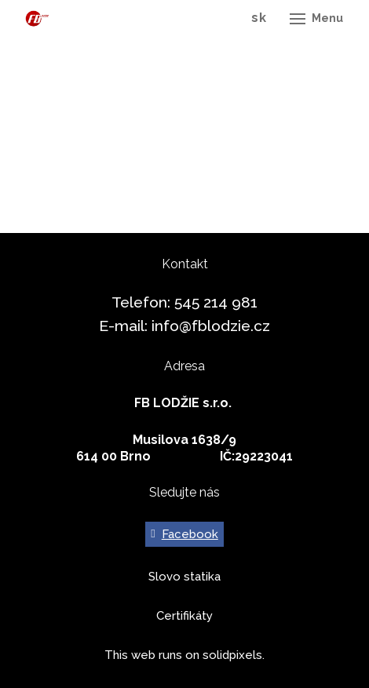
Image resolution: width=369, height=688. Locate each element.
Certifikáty (184, 616)
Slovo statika (184, 577)
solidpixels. (234, 655)
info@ (172, 325)
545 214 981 (216, 302)
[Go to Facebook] (184, 534)
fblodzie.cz (231, 325)
